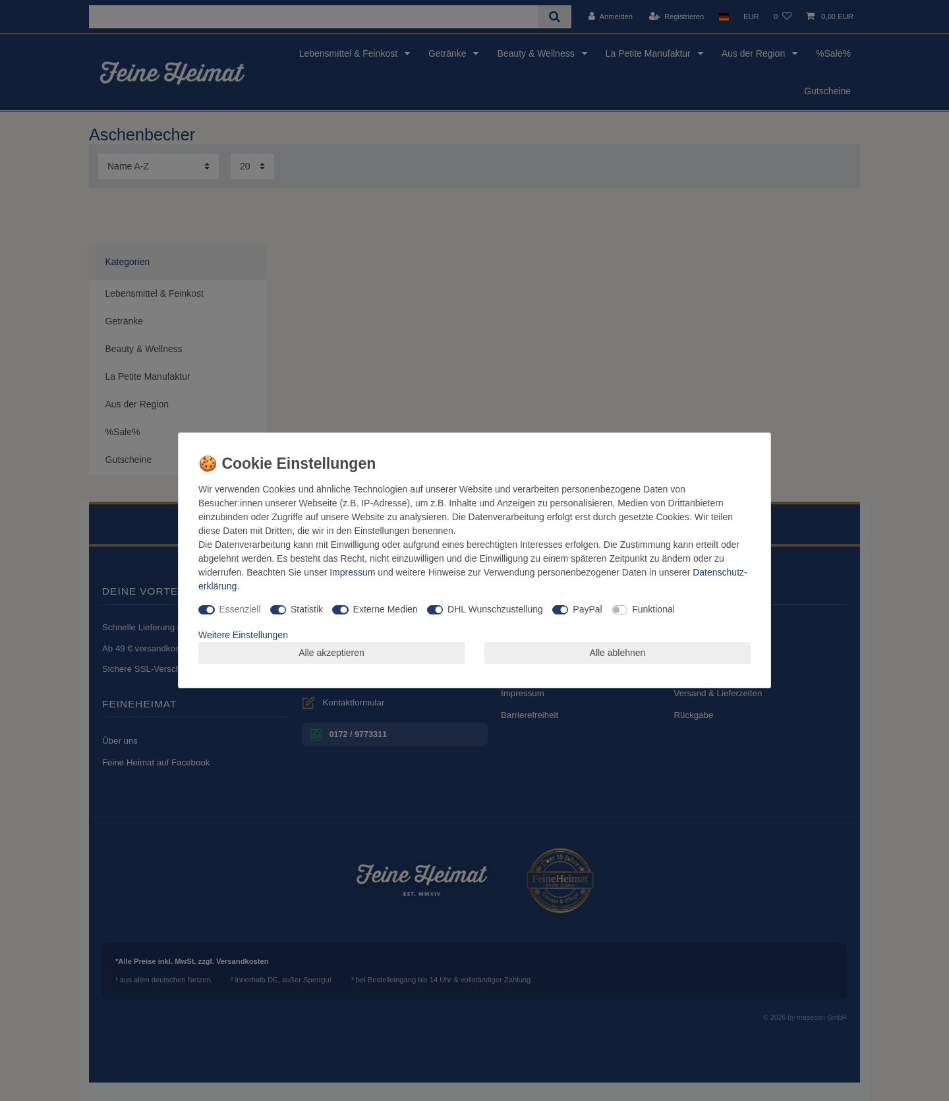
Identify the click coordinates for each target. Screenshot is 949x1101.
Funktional (653, 609)
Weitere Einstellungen (243, 635)
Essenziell (240, 609)
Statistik (307, 609)
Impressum (352, 572)
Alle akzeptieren (331, 652)
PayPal (587, 609)
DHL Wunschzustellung (495, 609)
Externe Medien (385, 609)
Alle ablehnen (618, 652)
